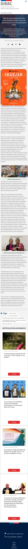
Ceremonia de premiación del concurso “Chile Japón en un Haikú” (14, 355)
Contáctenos (14, 547)
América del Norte (13, 315)
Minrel (14, 542)
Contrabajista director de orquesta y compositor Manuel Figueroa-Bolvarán (14, 321)
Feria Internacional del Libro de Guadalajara (13, 318)
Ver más (14, 374)
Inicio (2, 12)
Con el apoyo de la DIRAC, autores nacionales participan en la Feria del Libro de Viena (13, 404)
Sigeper (14, 544)
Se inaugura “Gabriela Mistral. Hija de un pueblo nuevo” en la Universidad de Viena (14, 451)
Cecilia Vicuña (12, 313)
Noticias (5, 12)
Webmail (14, 546)
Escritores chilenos (7, 323)
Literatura (10, 12)
